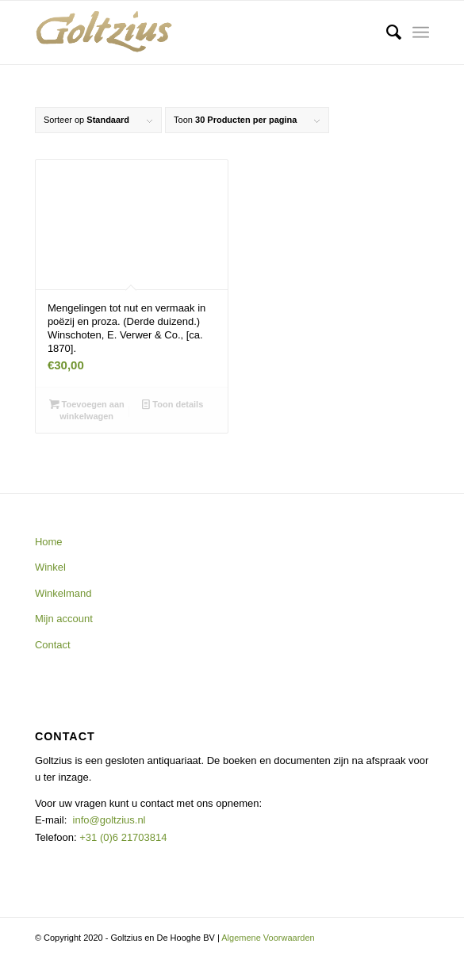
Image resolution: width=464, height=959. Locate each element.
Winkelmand (63, 593)
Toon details (172, 404)
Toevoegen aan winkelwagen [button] (87, 409)
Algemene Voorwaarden (267, 937)
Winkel (50, 567)
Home (49, 542)
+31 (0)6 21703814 (122, 837)
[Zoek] (385, 32)
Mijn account (64, 619)
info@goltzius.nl (109, 820)
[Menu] (420, 32)
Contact (53, 645)
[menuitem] (385, 32)
